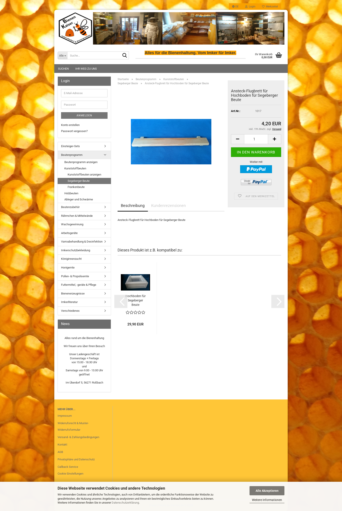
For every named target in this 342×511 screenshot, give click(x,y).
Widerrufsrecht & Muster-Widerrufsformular (73, 426)
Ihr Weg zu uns (86, 68)
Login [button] (250, 6)
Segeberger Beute (79, 180)
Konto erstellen (70, 125)
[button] (235, 6)
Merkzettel (270, 6)
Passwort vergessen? (74, 131)
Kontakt (62, 444)
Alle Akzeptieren (267, 490)
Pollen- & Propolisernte (75, 276)
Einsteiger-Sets (70, 146)
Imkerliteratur (69, 302)
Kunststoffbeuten (75, 168)
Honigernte (68, 267)
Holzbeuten (71, 193)
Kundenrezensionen (168, 205)
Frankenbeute (76, 187)
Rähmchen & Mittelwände (77, 215)
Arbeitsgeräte (69, 233)
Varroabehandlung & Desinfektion (82, 241)
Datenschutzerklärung (125, 502)
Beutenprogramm (71, 155)
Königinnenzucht (71, 258)
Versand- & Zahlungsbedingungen (78, 437)
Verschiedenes (70, 310)
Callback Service (68, 466)
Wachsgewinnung (72, 224)
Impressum (65, 415)
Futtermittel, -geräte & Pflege (78, 284)
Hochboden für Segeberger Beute (135, 300)
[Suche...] (62, 55)
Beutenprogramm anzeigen (80, 162)
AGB (60, 452)
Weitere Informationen (267, 500)
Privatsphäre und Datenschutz (76, 459)
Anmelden (84, 115)
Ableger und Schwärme (78, 199)
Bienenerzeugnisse (73, 293)
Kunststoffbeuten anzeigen (84, 174)
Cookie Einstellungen (70, 473)
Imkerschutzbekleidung (75, 250)
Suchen (63, 68)
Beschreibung (133, 205)
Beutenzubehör (70, 207)
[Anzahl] (256, 139)
